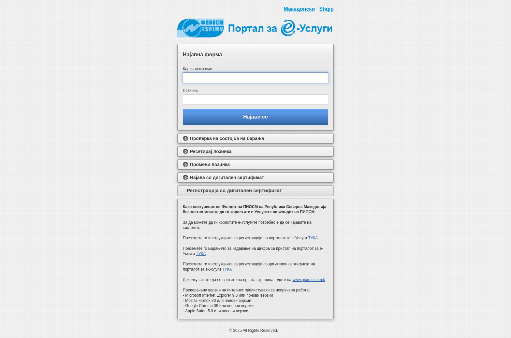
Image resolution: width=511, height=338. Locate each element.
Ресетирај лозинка (207, 151)
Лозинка (190, 90)
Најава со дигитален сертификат (223, 177)
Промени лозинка (206, 164)
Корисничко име (197, 68)
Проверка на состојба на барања (223, 138)
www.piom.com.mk (308, 279)
